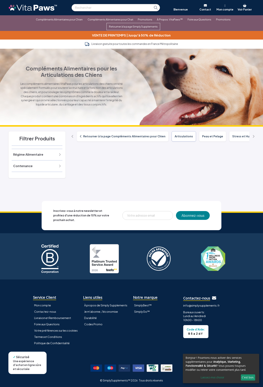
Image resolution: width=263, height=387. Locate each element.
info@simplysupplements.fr (201, 305)
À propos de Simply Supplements (105, 305)
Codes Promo (93, 324)
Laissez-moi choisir (212, 377)
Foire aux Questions (199, 19)
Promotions (145, 19)
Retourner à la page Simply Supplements (133, 26)
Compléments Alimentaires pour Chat (110, 19)
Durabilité (90, 318)
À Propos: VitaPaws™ (170, 19)
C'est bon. (248, 377)
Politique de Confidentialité (52, 343)
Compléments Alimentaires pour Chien (59, 19)
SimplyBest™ (143, 305)
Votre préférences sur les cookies (56, 330)
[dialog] (221, 368)
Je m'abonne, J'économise (101, 311)
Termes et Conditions (48, 336)
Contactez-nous (45, 311)
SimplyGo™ (142, 311)
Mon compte (42, 305)
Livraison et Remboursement (52, 318)
